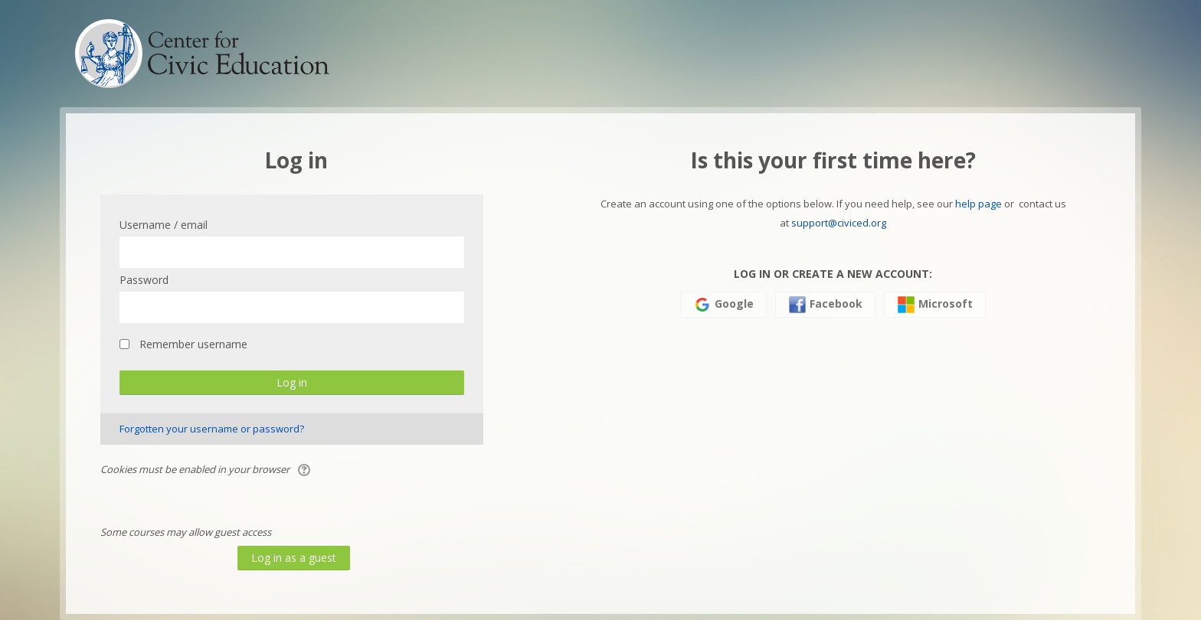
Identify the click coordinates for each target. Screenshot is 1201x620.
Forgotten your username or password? (211, 429)
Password (144, 279)
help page (978, 203)
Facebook (825, 304)
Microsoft (935, 304)
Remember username (193, 344)
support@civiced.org (838, 223)
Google (723, 304)
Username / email (163, 224)
